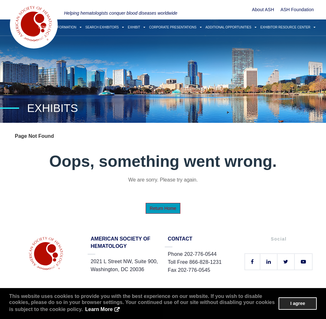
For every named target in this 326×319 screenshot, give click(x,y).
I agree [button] (297, 303)
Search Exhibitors (104, 27)
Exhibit (136, 27)
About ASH (263, 9)
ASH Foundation (297, 9)
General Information (60, 27)
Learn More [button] (98, 309)
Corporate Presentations (175, 27)
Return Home (163, 208)
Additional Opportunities (231, 27)
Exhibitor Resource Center (287, 27)
